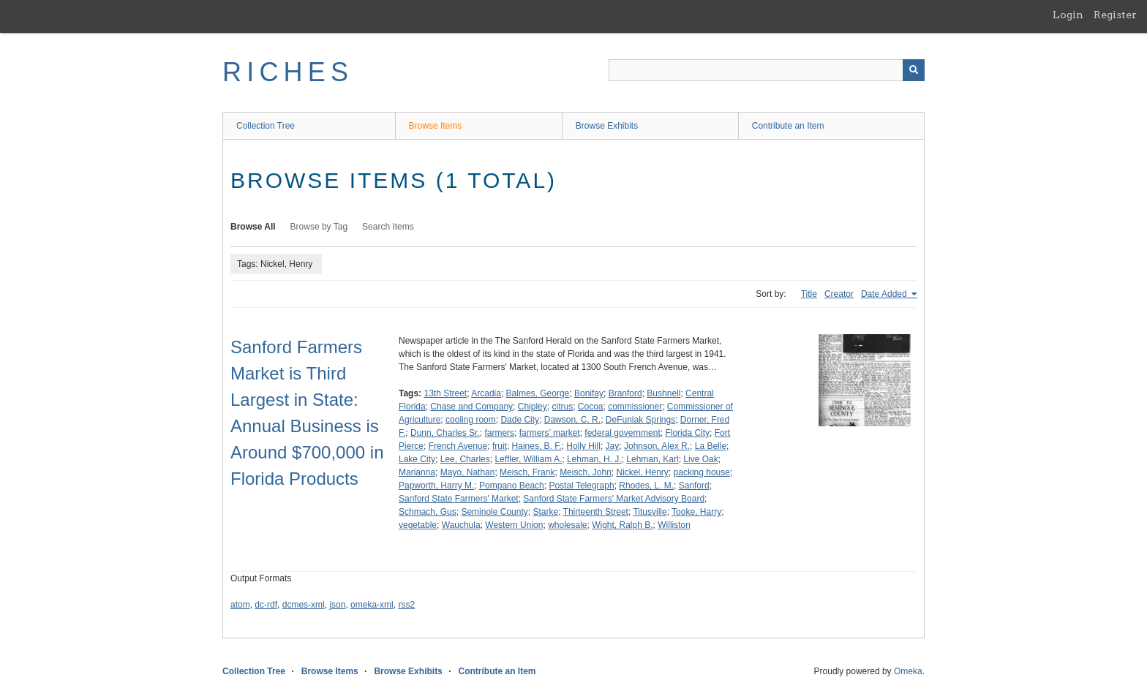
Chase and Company (471, 406)
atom (240, 605)
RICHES (287, 72)
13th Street (445, 393)
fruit (499, 446)
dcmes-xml (303, 605)
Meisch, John (586, 472)
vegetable (418, 525)
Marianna (417, 472)
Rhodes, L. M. (646, 485)
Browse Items (435, 126)
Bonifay (588, 393)
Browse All (253, 227)
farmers (499, 433)
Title (809, 294)
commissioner (635, 406)
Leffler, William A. (528, 459)
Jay (613, 446)
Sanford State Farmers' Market (459, 499)
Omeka (908, 671)
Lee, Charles (465, 459)
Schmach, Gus (427, 512)
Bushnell (663, 393)
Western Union (514, 525)
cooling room (470, 420)
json (337, 605)
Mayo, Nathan (467, 472)
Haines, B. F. (537, 446)
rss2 (406, 605)
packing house (702, 472)
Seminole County (494, 512)
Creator (839, 294)
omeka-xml (372, 605)
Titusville (649, 512)
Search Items (388, 227)
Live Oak (700, 459)
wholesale (567, 525)
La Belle (710, 446)
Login (1068, 14)
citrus (562, 406)
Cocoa (590, 406)
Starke (545, 512)
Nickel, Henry (643, 472)
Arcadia (486, 393)
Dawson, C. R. (572, 420)
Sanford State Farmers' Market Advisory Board (613, 499)
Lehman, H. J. (594, 459)
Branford (625, 393)
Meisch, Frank (527, 472)
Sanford (694, 485)
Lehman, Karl (652, 459)
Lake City (417, 459)
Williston (674, 525)
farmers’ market (549, 433)
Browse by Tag (319, 227)
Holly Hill (583, 446)
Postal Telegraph (581, 485)
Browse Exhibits (607, 126)
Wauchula (461, 525)
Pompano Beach (511, 485)
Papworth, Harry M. (436, 485)
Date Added (885, 294)
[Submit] (914, 70)
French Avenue (458, 446)
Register (1115, 14)
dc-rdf (266, 605)
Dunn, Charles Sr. (445, 433)
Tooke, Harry (696, 512)
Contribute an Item (788, 126)
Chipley (532, 406)
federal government (622, 433)
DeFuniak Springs (640, 420)
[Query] (767, 70)
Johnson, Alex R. (657, 446)
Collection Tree (265, 126)
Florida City (687, 433)
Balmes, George (538, 393)
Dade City (519, 420)
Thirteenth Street (595, 512)
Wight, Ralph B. (622, 525)
